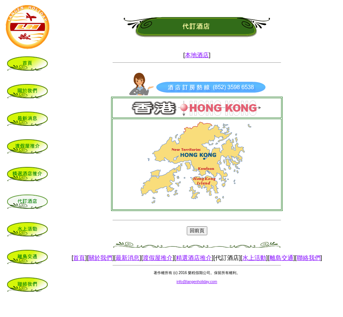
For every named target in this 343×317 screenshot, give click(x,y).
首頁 (79, 258)
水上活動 (254, 258)
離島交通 (281, 258)
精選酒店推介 (194, 258)
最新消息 (127, 258)
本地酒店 (197, 55)
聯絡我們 (309, 258)
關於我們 (100, 258)
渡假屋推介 (158, 258)
